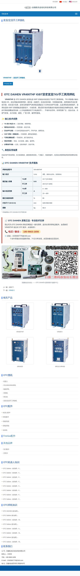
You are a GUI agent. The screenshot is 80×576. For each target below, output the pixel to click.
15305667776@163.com (15, 560)
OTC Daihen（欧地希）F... (11, 468)
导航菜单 (5, 14)
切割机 (5, 393)
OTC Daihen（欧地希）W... (12, 520)
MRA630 (20, 366)
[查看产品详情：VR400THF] (20, 316)
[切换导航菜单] (76, 13)
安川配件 (6, 449)
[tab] (40, 71)
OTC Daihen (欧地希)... (10, 515)
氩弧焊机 (6, 389)
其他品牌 (7, 443)
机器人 (5, 381)
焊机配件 (6, 417)
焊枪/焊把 (6, 426)
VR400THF (20, 332)
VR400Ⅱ (12, 290)
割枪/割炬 (6, 421)
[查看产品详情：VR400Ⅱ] (60, 316)
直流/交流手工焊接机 (10, 401)
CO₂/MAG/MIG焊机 (9, 385)
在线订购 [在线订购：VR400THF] (8, 83)
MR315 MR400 (60, 366)
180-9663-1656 (11, 557)
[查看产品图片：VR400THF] (28, 47)
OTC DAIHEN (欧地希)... (11, 511)
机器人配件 (6, 412)
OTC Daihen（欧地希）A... (12, 528)
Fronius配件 (9, 436)
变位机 (5, 397)
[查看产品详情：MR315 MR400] (60, 350)
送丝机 (5, 430)
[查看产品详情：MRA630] (20, 350)
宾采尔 (5, 453)
